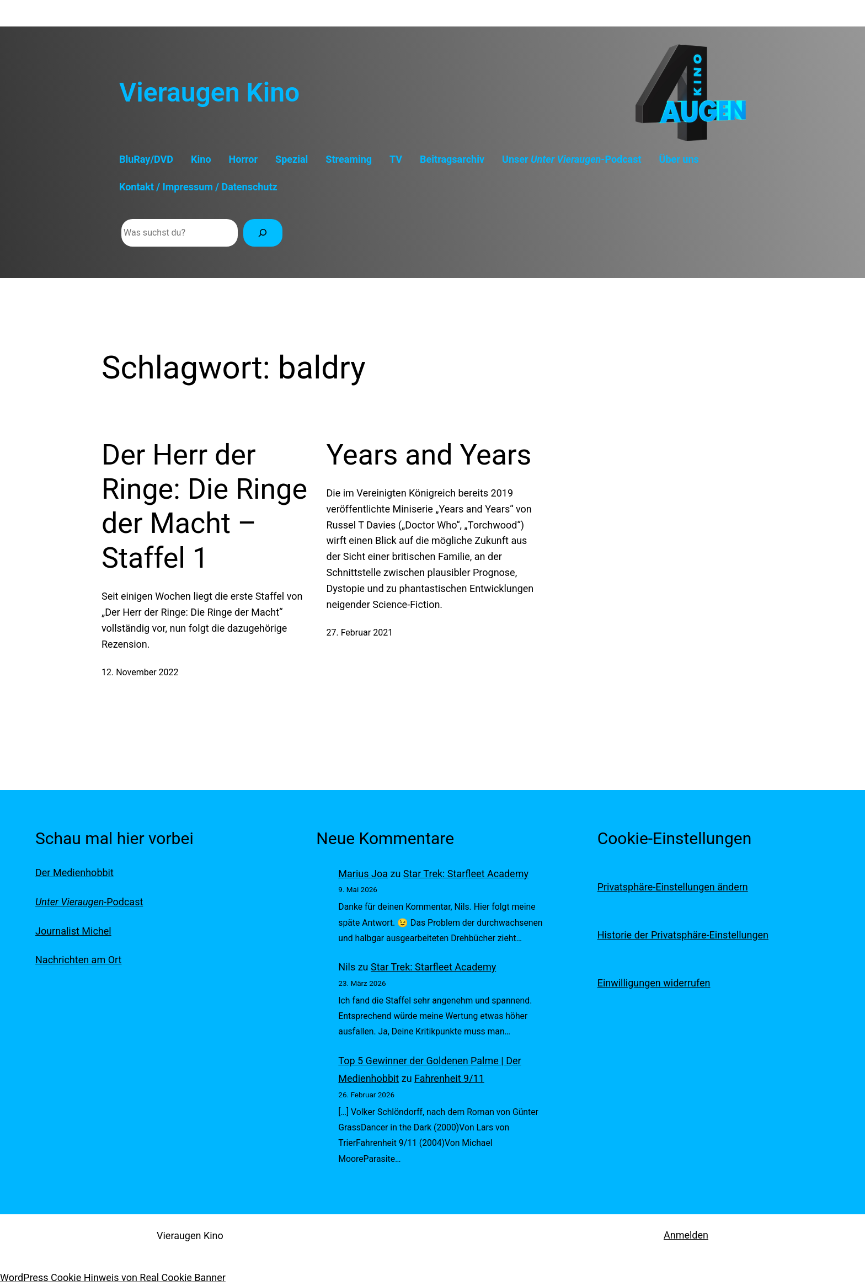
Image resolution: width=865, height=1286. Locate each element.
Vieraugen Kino (209, 92)
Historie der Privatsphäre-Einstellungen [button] (682, 935)
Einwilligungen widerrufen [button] (654, 983)
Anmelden (686, 1235)
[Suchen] (262, 232)
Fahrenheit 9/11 (449, 1078)
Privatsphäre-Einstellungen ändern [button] (672, 887)
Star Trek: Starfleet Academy (465, 873)
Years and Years (429, 455)
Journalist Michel (73, 931)
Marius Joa (363, 873)
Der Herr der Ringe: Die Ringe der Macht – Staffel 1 (204, 506)
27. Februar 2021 (360, 632)
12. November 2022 (140, 672)
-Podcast (89, 902)
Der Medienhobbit (74, 872)
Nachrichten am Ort (78, 959)
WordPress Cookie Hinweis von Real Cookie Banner (113, 1277)
